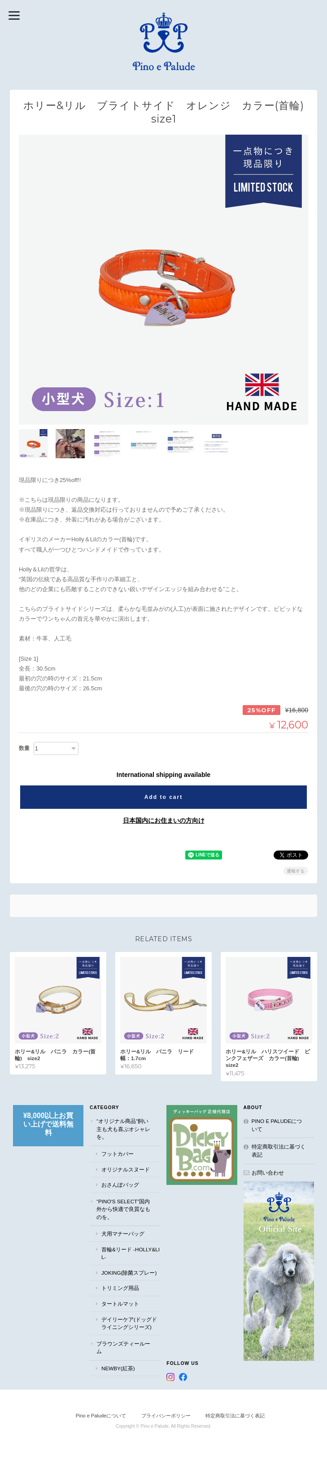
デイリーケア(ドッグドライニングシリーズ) (129, 1323)
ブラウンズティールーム (123, 1347)
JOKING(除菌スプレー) (129, 1273)
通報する (296, 870)
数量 (24, 748)
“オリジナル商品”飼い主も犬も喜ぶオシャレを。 (123, 1129)
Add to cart (163, 797)
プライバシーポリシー (166, 1415)
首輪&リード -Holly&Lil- (130, 1253)
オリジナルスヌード (125, 1169)
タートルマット (120, 1304)
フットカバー (117, 1154)
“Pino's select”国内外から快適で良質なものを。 (123, 1208)
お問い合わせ (268, 1172)
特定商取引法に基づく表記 (278, 1151)
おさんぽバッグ (120, 1185)
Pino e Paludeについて (277, 1125)
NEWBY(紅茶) (118, 1368)
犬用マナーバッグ (122, 1234)
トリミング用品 (120, 1288)
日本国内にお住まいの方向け (164, 820)
